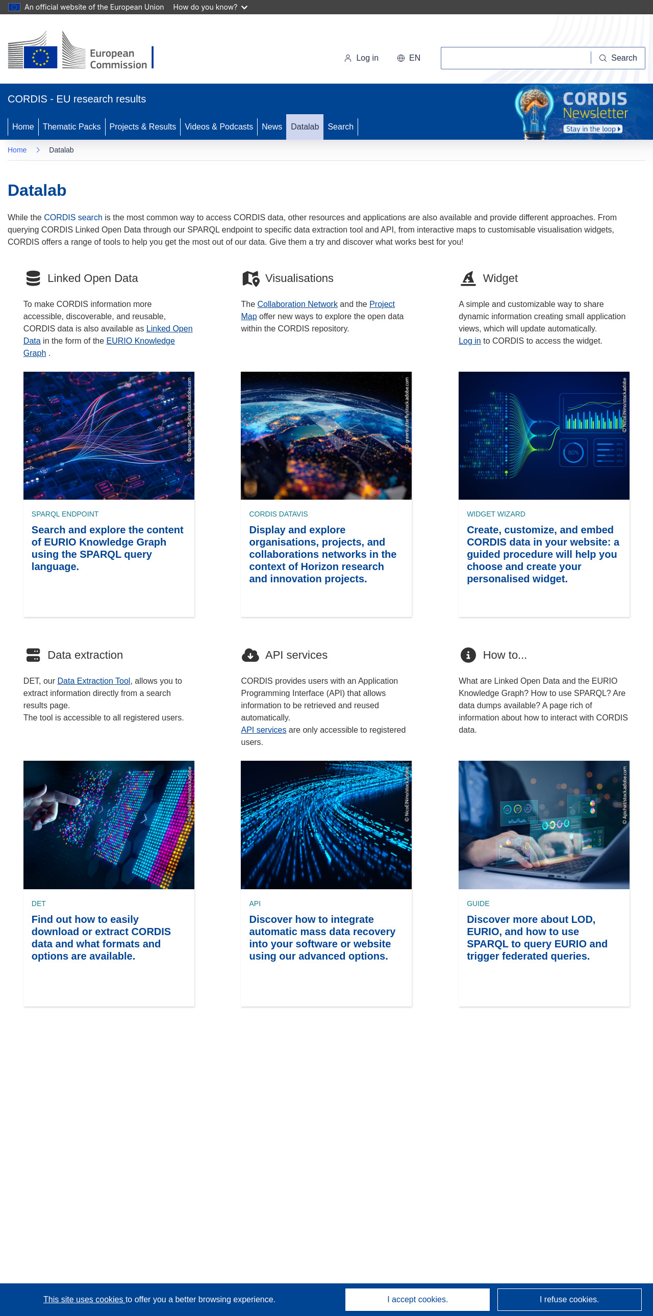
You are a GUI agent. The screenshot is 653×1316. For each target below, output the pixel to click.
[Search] (618, 58)
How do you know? (210, 7)
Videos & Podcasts (219, 126)
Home (23, 126)
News (272, 126)
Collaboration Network (298, 304)
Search (341, 126)
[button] (409, 58)
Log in (361, 58)
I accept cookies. (417, 1299)
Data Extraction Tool (94, 681)
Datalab (305, 126)
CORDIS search (73, 217)
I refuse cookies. (569, 1299)
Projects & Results (143, 126)
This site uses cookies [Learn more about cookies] (84, 1299)
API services (263, 730)
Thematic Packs (72, 126)
